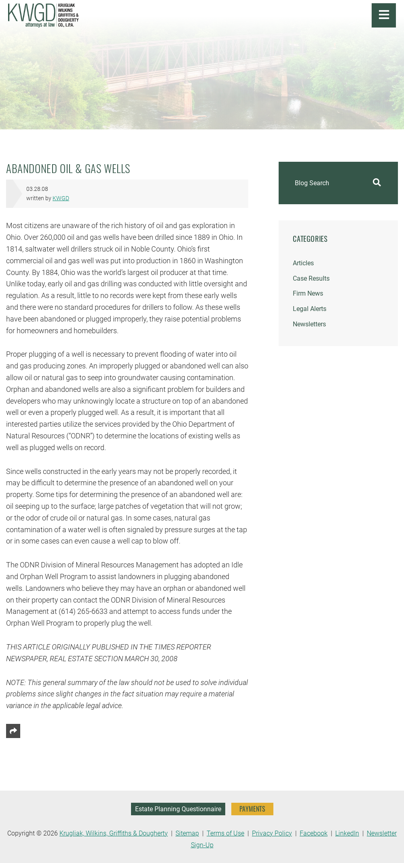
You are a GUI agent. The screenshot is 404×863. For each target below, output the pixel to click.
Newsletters (309, 324)
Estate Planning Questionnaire (178, 809)
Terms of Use (225, 833)
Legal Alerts (309, 309)
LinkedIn (347, 833)
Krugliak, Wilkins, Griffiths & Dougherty (113, 833)
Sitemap (187, 833)
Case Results (311, 278)
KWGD (61, 198)
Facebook (314, 833)
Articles (303, 263)
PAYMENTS (252, 809)
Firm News (308, 293)
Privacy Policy (272, 833)
